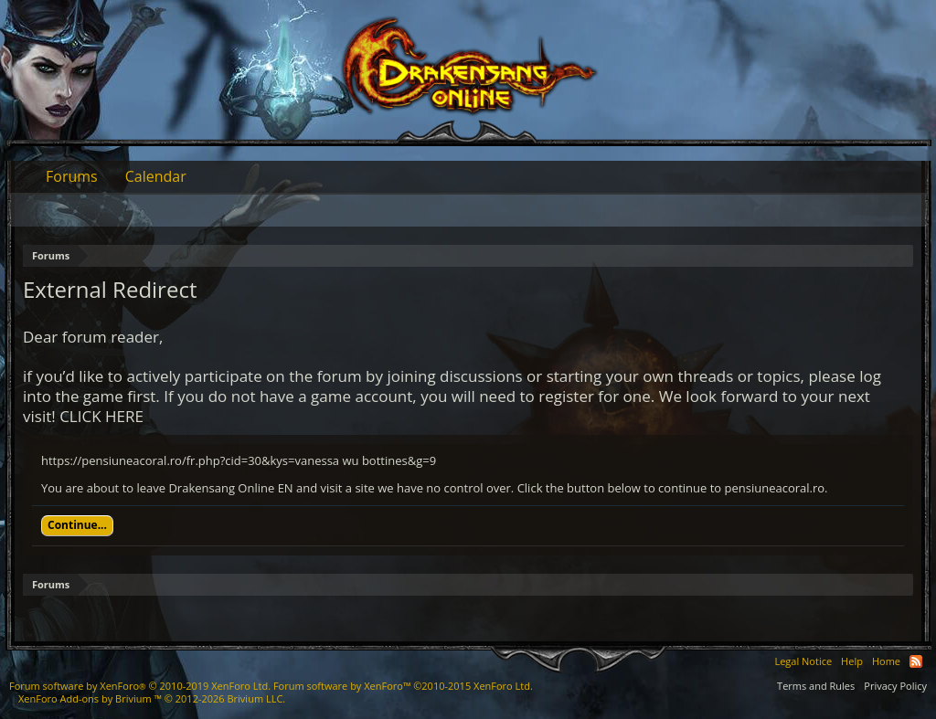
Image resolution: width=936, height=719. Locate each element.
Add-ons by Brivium (151, 698)
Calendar (155, 176)
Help (852, 661)
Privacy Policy (895, 686)
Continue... (77, 525)
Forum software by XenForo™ (403, 686)
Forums (72, 176)
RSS (915, 661)
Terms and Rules (816, 686)
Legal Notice (803, 661)
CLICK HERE (101, 416)
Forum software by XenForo (140, 686)
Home (886, 661)
